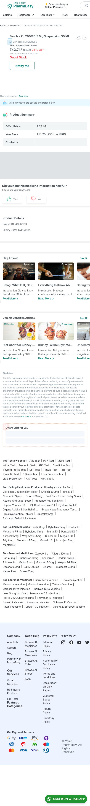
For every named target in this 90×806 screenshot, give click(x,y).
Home (3, 25)
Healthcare (23, 14)
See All (83, 258)
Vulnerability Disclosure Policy (50, 664)
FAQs (28, 679)
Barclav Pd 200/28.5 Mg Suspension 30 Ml (45, 25)
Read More (23, 96)
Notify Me (22, 66)
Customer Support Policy (48, 699)
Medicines (15, 25)
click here (26, 416)
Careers (11, 647)
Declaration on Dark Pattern (49, 686)
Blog (9, 653)
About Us (12, 642)
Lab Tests (46, 14)
